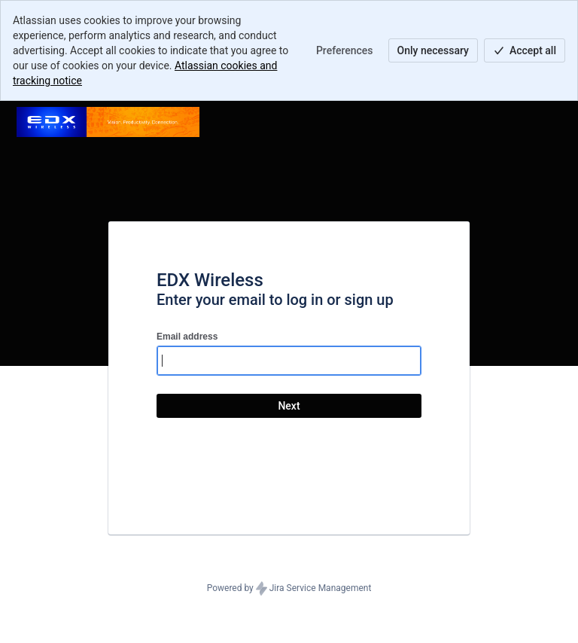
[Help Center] (108, 122)
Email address (187, 336)
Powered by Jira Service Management (289, 588)
